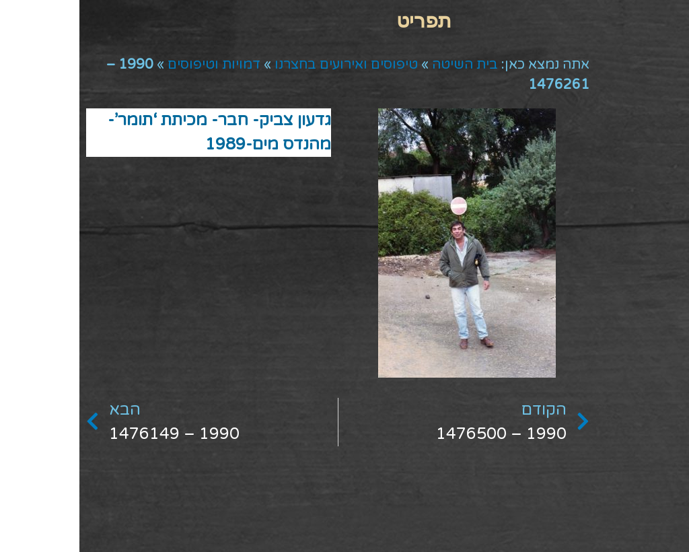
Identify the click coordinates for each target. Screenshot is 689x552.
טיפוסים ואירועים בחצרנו (266, 65)
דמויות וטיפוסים (134, 65)
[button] (345, 20)
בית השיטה (386, 65)
